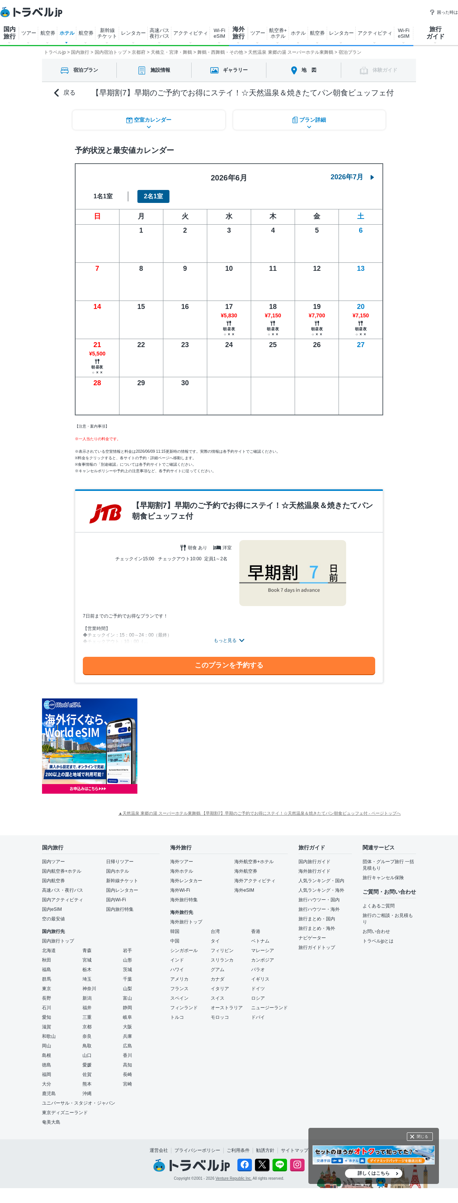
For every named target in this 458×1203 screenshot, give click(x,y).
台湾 (215, 931)
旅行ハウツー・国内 (319, 899)
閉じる (422, 1136)
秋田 (46, 960)
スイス (217, 998)
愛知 (46, 1017)
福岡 (46, 1074)
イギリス (260, 979)
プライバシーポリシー (197, 1150)
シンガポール (184, 950)
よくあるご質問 (379, 906)
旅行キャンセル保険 (383, 877)
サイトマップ (294, 1150)
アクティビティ (190, 33)
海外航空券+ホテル (254, 861)
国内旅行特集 (120, 909)
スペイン (179, 998)
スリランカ (222, 960)
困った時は (443, 12)
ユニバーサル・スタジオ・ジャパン (78, 1103)
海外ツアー (181, 861)
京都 (87, 1026)
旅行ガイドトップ (316, 947)
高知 (127, 1065)
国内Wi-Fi (116, 899)
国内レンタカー (122, 890)
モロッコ (220, 1017)
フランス (179, 988)
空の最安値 (53, 919)
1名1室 (103, 196)
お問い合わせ (376, 931)
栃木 (87, 969)
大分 (46, 1084)
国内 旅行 (9, 33)
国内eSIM (52, 909)
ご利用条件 (238, 1150)
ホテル (67, 33)
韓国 (174, 931)
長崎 (127, 1074)
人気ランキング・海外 (321, 890)
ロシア (258, 998)
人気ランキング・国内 (321, 880)
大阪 (127, 1026)
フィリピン (222, 950)
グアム (217, 969)
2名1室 (153, 196)
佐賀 (87, 1074)
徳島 (46, 1065)
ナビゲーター (312, 938)
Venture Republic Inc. (234, 1178)
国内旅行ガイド (314, 861)
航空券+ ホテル (278, 33)
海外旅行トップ (186, 922)
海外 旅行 (238, 33)
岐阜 (127, 1017)
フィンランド (184, 1007)
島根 (46, 1055)
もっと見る (225, 640)
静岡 (127, 1007)
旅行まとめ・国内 (316, 919)
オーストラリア (227, 1007)
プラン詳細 (309, 120)
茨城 (127, 969)
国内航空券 (53, 880)
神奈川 (89, 988)
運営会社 (159, 1150)
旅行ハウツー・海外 (319, 909)
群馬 (46, 979)
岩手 (127, 950)
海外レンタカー (186, 880)
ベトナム (260, 941)
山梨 (127, 988)
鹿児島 (49, 1093)
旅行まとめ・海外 (316, 928)
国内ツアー (53, 861)
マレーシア (262, 950)
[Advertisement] (213, 746)
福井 (87, 1007)
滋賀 (46, 1026)
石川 (46, 1007)
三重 (87, 1017)
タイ (215, 941)
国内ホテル (117, 871)
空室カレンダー (148, 120)
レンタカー (133, 33)
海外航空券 (245, 871)
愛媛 (87, 1065)
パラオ (258, 969)
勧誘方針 (265, 1150)
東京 (46, 988)
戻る (65, 93)
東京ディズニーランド (65, 1112)
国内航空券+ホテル (61, 871)
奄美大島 (51, 1122)
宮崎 (127, 1084)
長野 (46, 998)
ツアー (28, 33)
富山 (127, 998)
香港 (255, 931)
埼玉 (87, 979)
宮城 (87, 960)
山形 (127, 960)
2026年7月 (352, 177)
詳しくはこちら (374, 1173)
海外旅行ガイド (314, 871)
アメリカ (179, 979)
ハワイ (177, 969)
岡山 (46, 1046)
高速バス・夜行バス (62, 890)
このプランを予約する (229, 665)
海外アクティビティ (255, 880)
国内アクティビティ (62, 899)
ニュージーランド (269, 1007)
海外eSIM (244, 890)
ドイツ (258, 988)
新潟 (87, 998)
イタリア (220, 988)
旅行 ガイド (435, 33)
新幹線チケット (122, 880)
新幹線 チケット (107, 33)
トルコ (177, 1017)
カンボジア (262, 960)
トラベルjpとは (378, 941)
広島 (127, 1046)
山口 (87, 1055)
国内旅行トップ (58, 941)
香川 (127, 1055)
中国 (174, 941)
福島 (46, 969)
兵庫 (127, 1036)
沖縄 (87, 1093)
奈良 (87, 1036)
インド (177, 960)
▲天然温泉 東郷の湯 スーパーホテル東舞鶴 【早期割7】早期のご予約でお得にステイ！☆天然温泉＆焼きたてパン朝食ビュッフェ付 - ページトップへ (259, 813)
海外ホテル (181, 871)
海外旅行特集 (184, 899)
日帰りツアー (120, 861)
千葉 (127, 979)
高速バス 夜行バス (159, 33)
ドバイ (258, 1017)
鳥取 (87, 1046)
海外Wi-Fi (180, 890)
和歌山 (49, 1036)
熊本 (87, 1084)
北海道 (49, 950)
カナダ (217, 979)
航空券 (47, 33)
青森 (87, 950)
